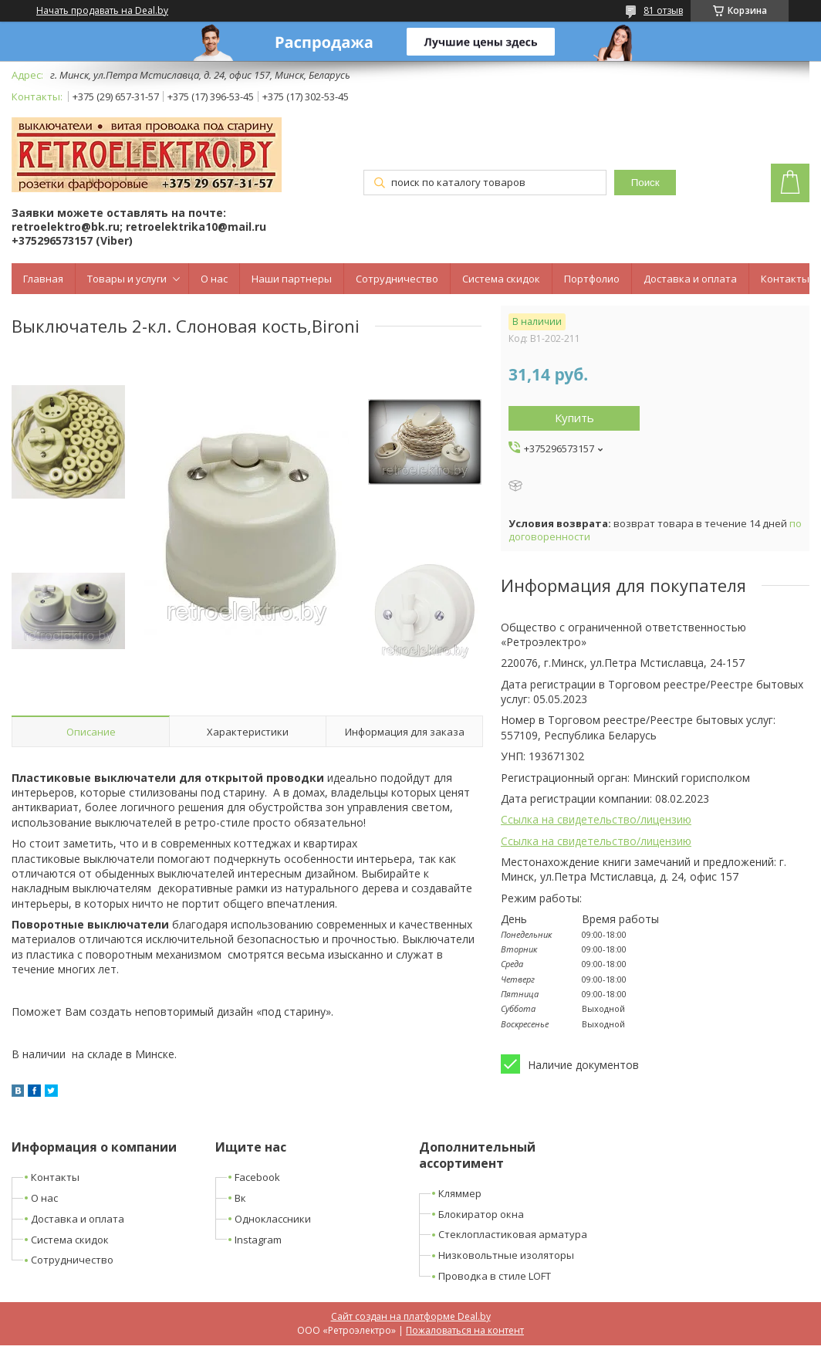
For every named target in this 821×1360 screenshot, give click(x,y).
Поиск (645, 182)
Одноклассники (273, 1219)
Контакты (785, 279)
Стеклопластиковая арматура (512, 1234)
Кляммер (459, 1193)
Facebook (257, 1177)
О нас (214, 279)
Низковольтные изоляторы (506, 1255)
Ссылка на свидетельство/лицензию (596, 819)
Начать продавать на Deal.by (102, 10)
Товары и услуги (127, 279)
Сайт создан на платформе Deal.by (411, 1316)
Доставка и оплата (690, 279)
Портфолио (592, 279)
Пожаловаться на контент (465, 1330)
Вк (240, 1198)
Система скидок (501, 279)
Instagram (258, 1240)
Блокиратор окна (481, 1214)
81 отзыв (663, 10)
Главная (43, 279)
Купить (574, 417)
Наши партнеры (292, 279)
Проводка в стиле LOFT (494, 1276)
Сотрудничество (397, 279)
